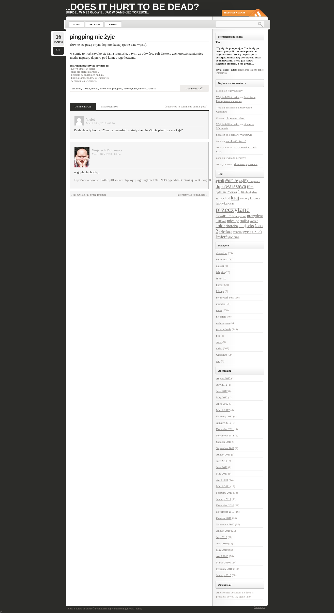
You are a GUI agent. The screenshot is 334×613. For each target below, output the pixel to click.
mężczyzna (246, 181)
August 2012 (223, 378)
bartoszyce (222, 259)
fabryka (221, 203)
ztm (218, 361)
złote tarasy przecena (245, 164)
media (94, 88)
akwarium (224, 216)
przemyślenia (223, 329)
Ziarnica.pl (224, 584)
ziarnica (151, 88)
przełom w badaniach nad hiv (87, 74)
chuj (242, 225)
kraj (235, 198)
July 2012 (221, 384)
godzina (233, 237)
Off (58, 49)
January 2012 (223, 422)
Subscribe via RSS (235, 12)
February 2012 (224, 416)
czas (231, 203)
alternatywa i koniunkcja (191, 194)
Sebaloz (220, 134)
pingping (117, 88)
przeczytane (130, 88)
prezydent (255, 216)
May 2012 (221, 397)
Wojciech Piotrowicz (107, 150)
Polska (231, 192)
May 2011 (221, 473)
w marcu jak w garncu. (84, 80)
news (219, 310)
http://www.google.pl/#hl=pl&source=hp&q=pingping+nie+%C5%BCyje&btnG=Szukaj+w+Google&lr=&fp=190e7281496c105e (161, 180)
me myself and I (225, 297)
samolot (237, 232)
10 (242, 192)
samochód (223, 198)
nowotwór (105, 88)
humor (219, 284)
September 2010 (225, 524)
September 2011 (225, 448)
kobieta (255, 198)
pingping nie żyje (92, 36)
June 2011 (221, 467)
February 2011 (224, 492)
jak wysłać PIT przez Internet (89, 194)
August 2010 (223, 530)
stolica (244, 221)
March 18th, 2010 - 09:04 (106, 153)
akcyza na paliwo (235, 117)
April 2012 (222, 403)
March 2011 (223, 486)
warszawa (235, 186)
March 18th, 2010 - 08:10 (100, 123)
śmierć (142, 88)
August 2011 (223, 454)
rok (221, 180)
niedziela (221, 316)
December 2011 (225, 429)
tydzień (221, 192)
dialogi (220, 265)
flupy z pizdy (235, 90)
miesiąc (233, 220)
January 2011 (223, 498)
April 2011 (222, 479)
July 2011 (221, 460)
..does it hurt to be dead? (132, 7)
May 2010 (221, 549)
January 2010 (223, 575)
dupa (220, 186)
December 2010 (225, 505)
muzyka (220, 303)
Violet (90, 119)
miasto (231, 180)
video (219, 348)
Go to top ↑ (259, 607)
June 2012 (221, 390)
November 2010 (225, 511)
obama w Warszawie (240, 134)
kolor (220, 225)
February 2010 (224, 568)
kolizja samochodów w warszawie (90, 77)
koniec (254, 221)
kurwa (221, 220)
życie (247, 231)
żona (259, 225)
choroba (76, 88)
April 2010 (222, 556)
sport (219, 341)
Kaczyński (239, 216)
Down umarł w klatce (83, 68)
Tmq (218, 107)
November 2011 (225, 435)
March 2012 (223, 410)
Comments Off (194, 88)
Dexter (86, 88)
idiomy (220, 291)
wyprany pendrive (236, 157)
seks (250, 225)
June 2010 (221, 543)
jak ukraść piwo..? (236, 141)
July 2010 (221, 537)
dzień (257, 231)
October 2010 (223, 518)
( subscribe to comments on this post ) (186, 106)
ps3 (218, 335)
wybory (244, 198)
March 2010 (223, 562)
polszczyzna (223, 322)
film (250, 186)
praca (256, 181)
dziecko (224, 232)
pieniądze (251, 192)
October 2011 (223, 441)
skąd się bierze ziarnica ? (85, 71)
